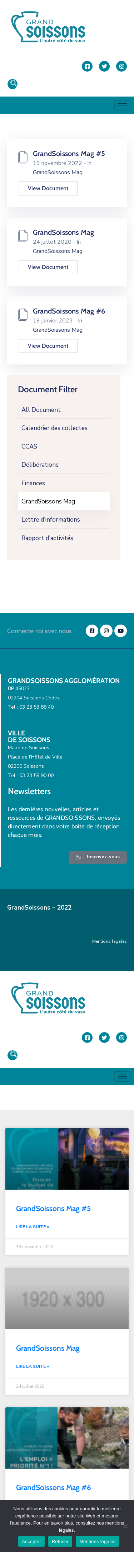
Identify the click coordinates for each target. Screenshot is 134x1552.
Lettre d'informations (50, 520)
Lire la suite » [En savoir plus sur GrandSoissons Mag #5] (32, 1227)
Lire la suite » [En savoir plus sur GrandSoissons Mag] (32, 1366)
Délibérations (40, 465)
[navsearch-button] (12, 84)
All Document (41, 410)
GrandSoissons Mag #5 (69, 153)
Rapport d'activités (47, 538)
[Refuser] (125, 1526)
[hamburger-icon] (122, 105)
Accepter (31, 1541)
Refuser (60, 1541)
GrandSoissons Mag (48, 501)
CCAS (29, 447)
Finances (33, 483)
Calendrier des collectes (54, 428)
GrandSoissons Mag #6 (69, 311)
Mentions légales (109, 941)
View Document (48, 188)
